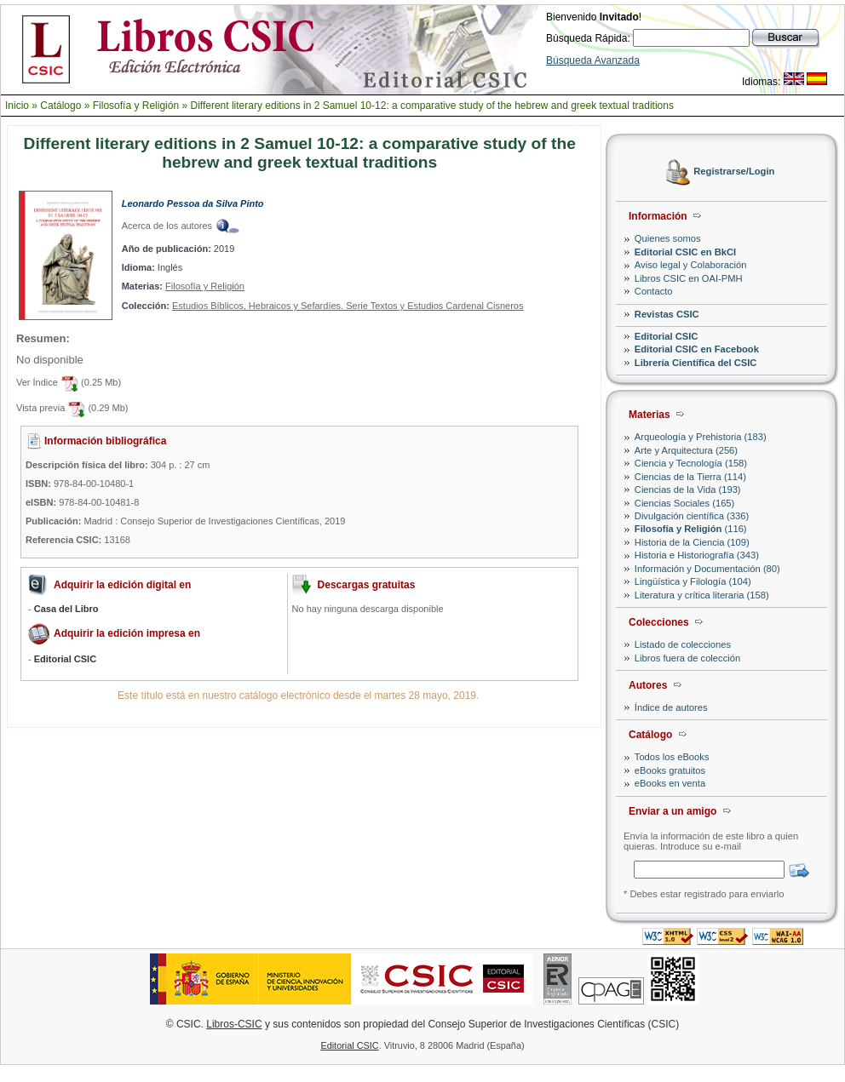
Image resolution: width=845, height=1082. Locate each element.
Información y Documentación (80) (707, 569)
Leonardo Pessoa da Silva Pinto (193, 203)
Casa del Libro (66, 609)
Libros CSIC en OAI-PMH (689, 278)
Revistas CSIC (667, 314)
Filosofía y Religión (136, 106)
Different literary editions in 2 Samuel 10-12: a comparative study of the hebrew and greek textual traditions (431, 106)
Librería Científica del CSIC (696, 363)
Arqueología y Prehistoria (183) (701, 437)
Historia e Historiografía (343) (697, 555)
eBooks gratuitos (670, 770)
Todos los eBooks (672, 757)
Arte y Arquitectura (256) (686, 450)
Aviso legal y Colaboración (691, 265)
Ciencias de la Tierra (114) (690, 477)
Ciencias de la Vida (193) (688, 489)
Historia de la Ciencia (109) (692, 542)
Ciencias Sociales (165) (685, 503)
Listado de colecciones (683, 644)
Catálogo (60, 106)
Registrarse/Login (733, 172)
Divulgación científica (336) (692, 516)
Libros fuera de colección (687, 658)
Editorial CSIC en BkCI (685, 252)
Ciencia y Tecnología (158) (691, 463)
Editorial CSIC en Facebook (697, 349)
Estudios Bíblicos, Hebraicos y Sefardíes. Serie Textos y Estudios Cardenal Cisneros (348, 306)
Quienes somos (668, 238)
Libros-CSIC (234, 1024)
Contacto (654, 291)
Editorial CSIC (666, 336)
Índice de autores (671, 707)
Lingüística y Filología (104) (693, 581)
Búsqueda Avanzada (593, 60)
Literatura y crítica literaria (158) (702, 595)
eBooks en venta (670, 783)
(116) (691, 529)
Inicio (17, 106)
